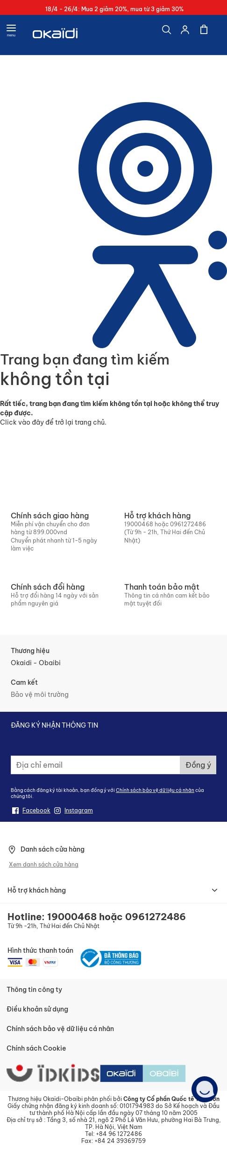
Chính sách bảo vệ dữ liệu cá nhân (155, 790)
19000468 (138, 524)
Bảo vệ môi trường (40, 694)
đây (38, 422)
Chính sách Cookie (36, 1048)
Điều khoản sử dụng (37, 1009)
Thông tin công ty (34, 989)
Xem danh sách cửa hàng (43, 864)
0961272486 (188, 524)
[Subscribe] (198, 765)
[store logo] (55, 35)
